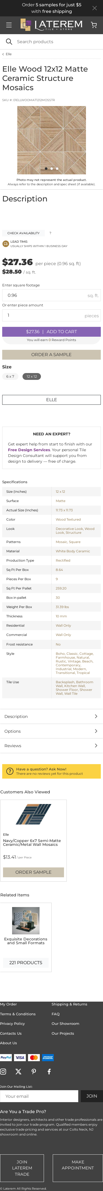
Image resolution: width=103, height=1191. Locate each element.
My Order (8, 1004)
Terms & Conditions (18, 1014)
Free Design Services (29, 449)
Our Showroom (65, 1023)
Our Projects (63, 1033)
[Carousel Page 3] (57, 168)
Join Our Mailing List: (16, 1087)
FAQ (56, 1014)
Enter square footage (21, 285)
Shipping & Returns (69, 1004)
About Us (8, 1043)
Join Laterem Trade (22, 1168)
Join (92, 1096)
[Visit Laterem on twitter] (19, 1072)
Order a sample (51, 354)
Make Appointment (78, 1165)
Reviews (12, 745)
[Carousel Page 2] (51, 168)
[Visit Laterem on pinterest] (35, 1072)
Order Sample (33, 872)
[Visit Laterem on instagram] (4, 1072)
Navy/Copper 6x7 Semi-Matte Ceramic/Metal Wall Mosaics (32, 842)
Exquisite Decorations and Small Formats (25, 941)
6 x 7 (10, 376)
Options (12, 731)
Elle (9, 54)
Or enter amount (22, 305)
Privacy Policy (12, 1023)
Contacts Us (11, 1033)
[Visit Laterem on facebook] (50, 1072)
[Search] (51, 41)
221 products (25, 962)
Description (16, 716)
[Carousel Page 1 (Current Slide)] (46, 168)
